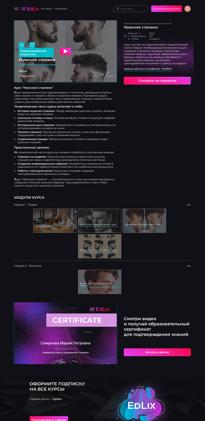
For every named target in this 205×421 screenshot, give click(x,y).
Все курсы (46, 8)
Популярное (60, 8)
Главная (128, 23)
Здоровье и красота (144, 23)
